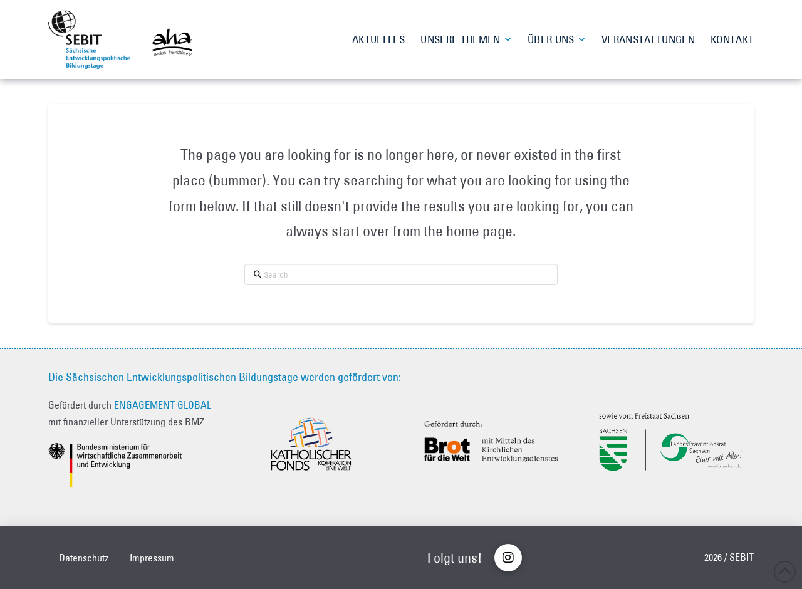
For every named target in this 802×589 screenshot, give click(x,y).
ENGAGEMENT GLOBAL (162, 405)
